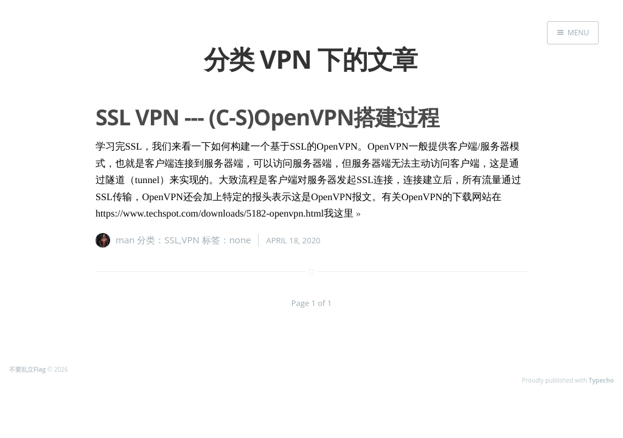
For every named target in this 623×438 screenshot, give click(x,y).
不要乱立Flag (27, 369)
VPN (191, 240)
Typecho (601, 380)
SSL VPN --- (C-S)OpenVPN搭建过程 (267, 117)
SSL (171, 240)
